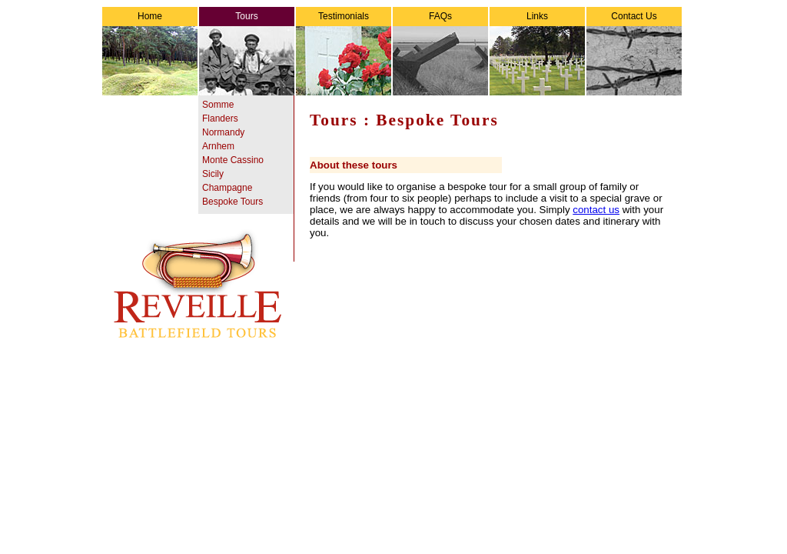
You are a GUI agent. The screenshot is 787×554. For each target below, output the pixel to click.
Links (537, 16)
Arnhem (218, 146)
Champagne (227, 187)
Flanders (220, 118)
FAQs (440, 16)
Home (150, 16)
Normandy (223, 132)
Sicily (213, 174)
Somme (218, 104)
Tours (246, 16)
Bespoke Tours (232, 201)
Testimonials (343, 16)
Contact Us (633, 16)
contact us (596, 209)
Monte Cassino (233, 160)
